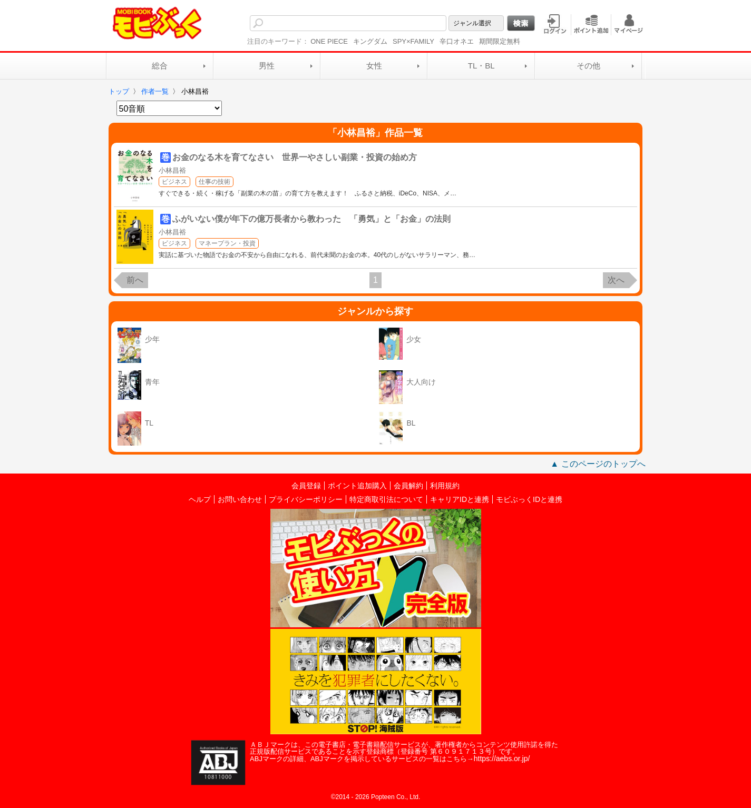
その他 (588, 65)
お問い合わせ (240, 499)
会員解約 (408, 485)
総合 (160, 65)
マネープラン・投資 (227, 243)
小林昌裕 (172, 170)
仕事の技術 (214, 181)
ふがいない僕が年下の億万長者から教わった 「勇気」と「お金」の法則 (311, 218)
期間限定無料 (499, 41)
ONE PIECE (329, 41)
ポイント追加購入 (357, 485)
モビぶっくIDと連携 (529, 499)
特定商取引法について (386, 499)
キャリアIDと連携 (459, 499)
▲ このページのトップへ (597, 463)
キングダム (370, 41)
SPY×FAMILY (413, 41)
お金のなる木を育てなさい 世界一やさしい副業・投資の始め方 (294, 157)
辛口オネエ (457, 41)
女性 (374, 65)
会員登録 (306, 485)
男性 (267, 65)
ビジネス (174, 181)
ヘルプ (200, 499)
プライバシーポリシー (306, 499)
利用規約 (445, 485)
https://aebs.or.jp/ (502, 758)
